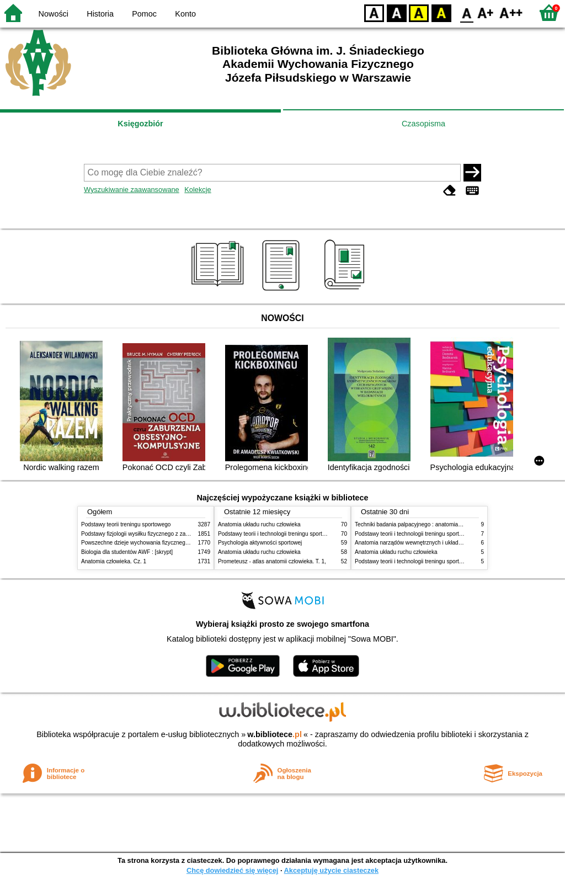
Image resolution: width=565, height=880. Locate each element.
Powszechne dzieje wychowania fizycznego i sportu (144, 543)
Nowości (53, 13)
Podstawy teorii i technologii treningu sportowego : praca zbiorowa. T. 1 (442, 561)
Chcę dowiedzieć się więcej (232, 870)
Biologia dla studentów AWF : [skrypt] (127, 552)
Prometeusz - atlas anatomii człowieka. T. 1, (272, 561)
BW (397, 12)
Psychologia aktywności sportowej (260, 543)
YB (418, 12)
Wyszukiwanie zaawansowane (131, 189)
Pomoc (144, 13)
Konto (185, 13)
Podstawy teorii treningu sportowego (125, 524)
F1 (486, 12)
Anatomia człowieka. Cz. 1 (113, 561)
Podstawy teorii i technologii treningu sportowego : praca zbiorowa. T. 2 (305, 534)
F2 (511, 12)
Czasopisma (423, 123)
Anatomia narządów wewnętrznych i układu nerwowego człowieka (436, 543)
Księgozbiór (140, 123)
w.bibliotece (274, 734)
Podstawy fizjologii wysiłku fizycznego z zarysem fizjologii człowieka (164, 534)
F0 (466, 12)
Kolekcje (197, 189)
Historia (100, 13)
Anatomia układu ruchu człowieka (259, 524)
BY (441, 12)
